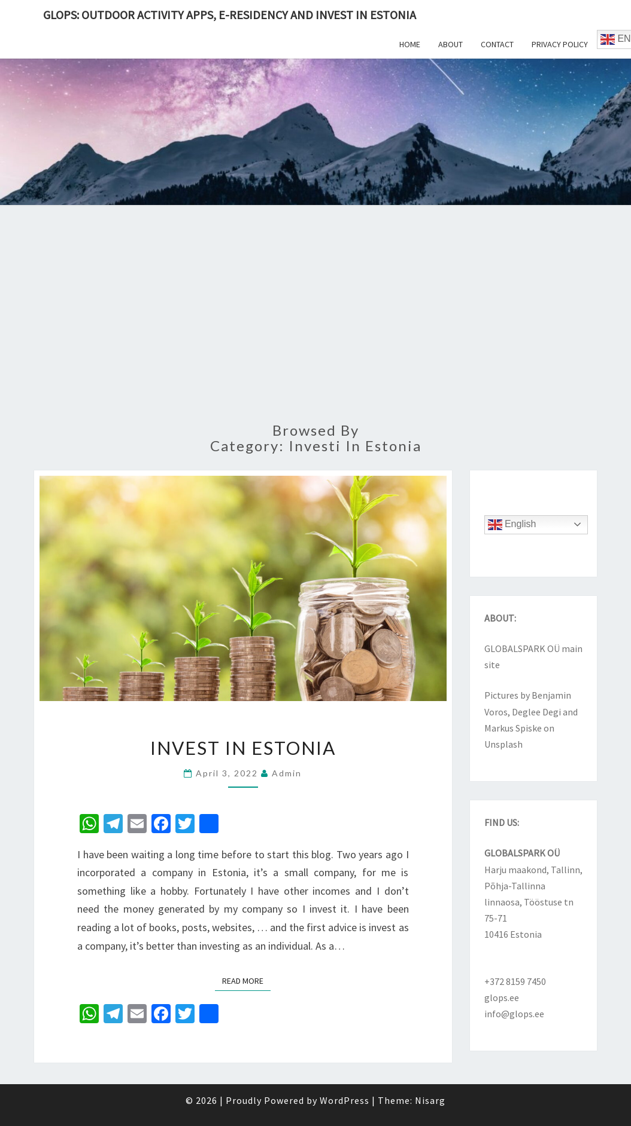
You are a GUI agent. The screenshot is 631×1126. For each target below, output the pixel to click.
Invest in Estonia (243, 747)
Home (409, 44)
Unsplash (503, 744)
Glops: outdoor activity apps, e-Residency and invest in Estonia (229, 14)
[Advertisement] (315, 321)
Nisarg (430, 1100)
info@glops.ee (514, 1014)
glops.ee (501, 997)
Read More (246, 980)
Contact (497, 44)
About (450, 44)
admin (287, 773)
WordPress (344, 1100)
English (512, 525)
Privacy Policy (560, 44)
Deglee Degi (536, 712)
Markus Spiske (513, 728)
